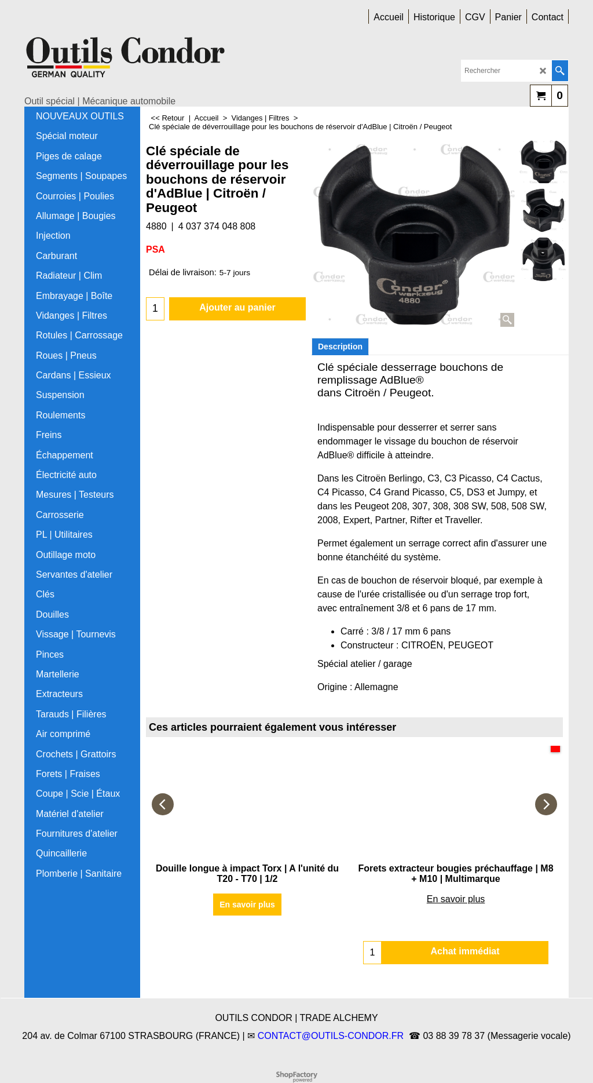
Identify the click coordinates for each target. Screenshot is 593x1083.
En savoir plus (247, 904)
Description (340, 346)
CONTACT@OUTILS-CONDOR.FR (331, 1036)
